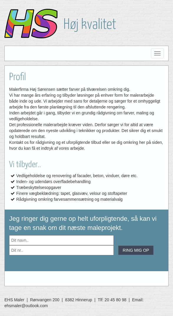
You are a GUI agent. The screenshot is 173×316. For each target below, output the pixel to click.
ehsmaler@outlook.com (26, 305)
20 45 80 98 (115, 299)
